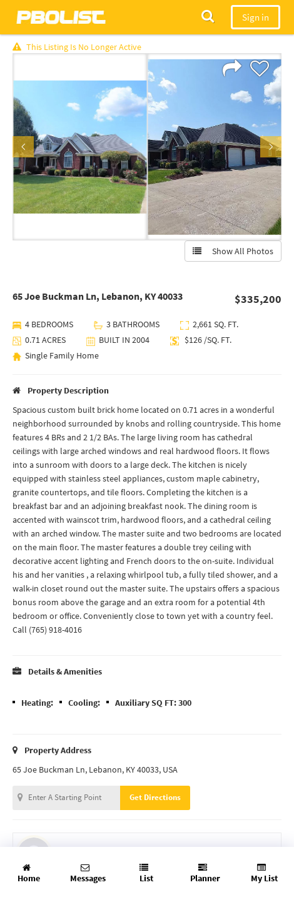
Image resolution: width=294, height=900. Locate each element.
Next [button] (270, 146)
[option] (80, 146)
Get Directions (155, 797)
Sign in (255, 17)
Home (29, 873)
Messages (88, 873)
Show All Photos (233, 251)
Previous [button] (23, 146)
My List (264, 873)
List (146, 873)
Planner (205, 873)
